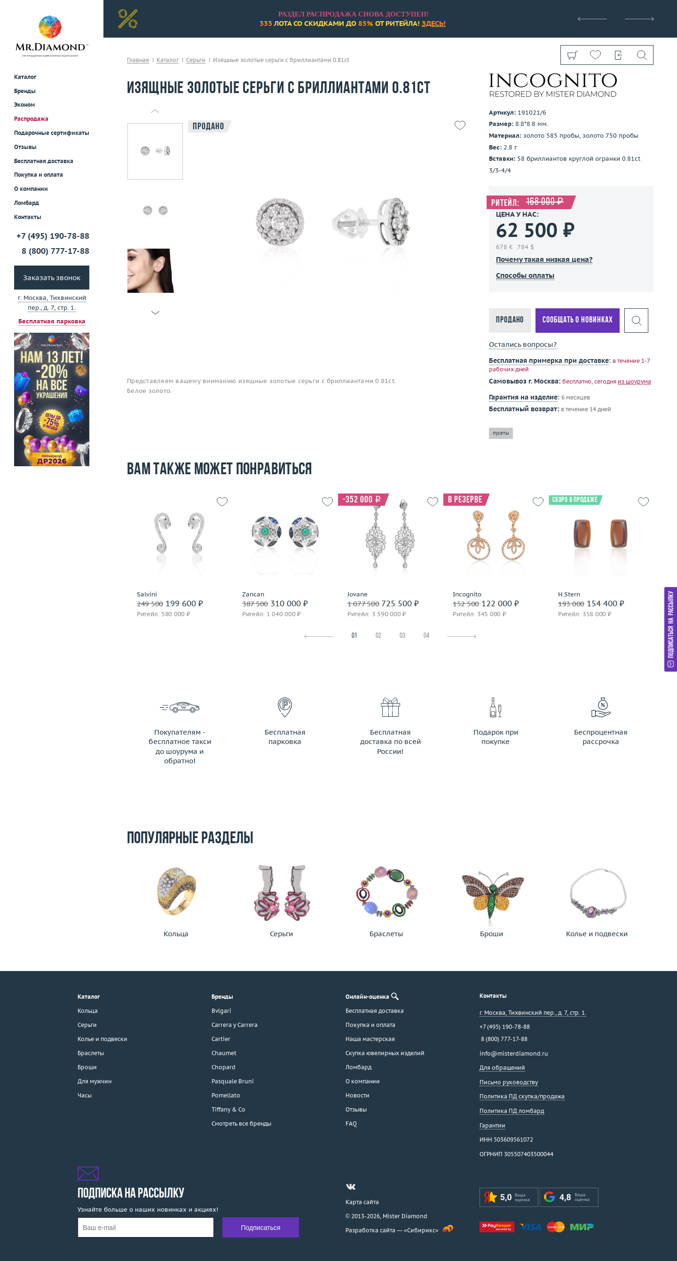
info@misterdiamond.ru (514, 1053)
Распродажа (31, 118)
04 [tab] (426, 636)
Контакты (27, 216)
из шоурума (634, 381)
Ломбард (26, 202)
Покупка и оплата (38, 174)
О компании (31, 188)
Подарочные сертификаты (51, 132)
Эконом (24, 104)
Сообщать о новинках (578, 320)
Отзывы (25, 146)
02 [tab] (378, 636)
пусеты (501, 433)
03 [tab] (402, 636)
